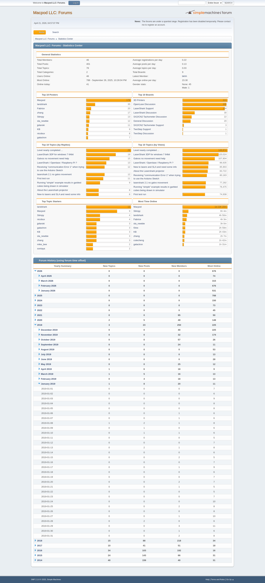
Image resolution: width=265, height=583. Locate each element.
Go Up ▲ (230, 579)
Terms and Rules (218, 579)
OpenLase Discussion (144, 104)
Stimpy (40, 116)
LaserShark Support (144, 108)
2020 (39, 320)
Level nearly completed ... (50, 150)
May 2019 (46, 364)
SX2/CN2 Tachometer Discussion (150, 116)
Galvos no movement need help (53, 158)
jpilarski (41, 125)
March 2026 (47, 281)
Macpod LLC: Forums (52, 12)
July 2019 (46, 354)
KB (38, 129)
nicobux (41, 133)
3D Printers (139, 100)
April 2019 (46, 369)
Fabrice (41, 108)
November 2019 (49, 335)
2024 (39, 300)
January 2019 (48, 384)
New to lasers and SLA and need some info (58, 194)
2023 (39, 305)
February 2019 (48, 379)
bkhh (184, 76)
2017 (39, 545)
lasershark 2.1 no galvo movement (54, 174)
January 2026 (48, 290)
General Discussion (143, 121)
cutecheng (139, 240)
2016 (39, 550)
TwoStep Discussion (144, 133)
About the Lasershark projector (52, 190)
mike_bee (42, 244)
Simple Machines (54, 579)
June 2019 (46, 359)
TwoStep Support (142, 129)
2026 (39, 271)
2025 (39, 295)
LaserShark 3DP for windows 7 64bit (55, 154)
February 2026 (48, 285)
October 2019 (48, 339)
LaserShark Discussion (145, 112)
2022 (39, 310)
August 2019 (47, 349)
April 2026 (46, 276)
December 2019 (49, 330)
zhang (40, 112)
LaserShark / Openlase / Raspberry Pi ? (57, 162)
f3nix (136, 228)
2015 (39, 555)
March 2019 (47, 374)
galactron (41, 137)
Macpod (41, 100)
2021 (39, 315)
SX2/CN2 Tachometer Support (149, 125)
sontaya (41, 248)
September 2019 (49, 344)
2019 (39, 325)
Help (207, 579)
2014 (39, 560)
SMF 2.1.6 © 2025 (38, 579)
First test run (43, 178)
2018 (39, 540)
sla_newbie (43, 121)
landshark (42, 104)
